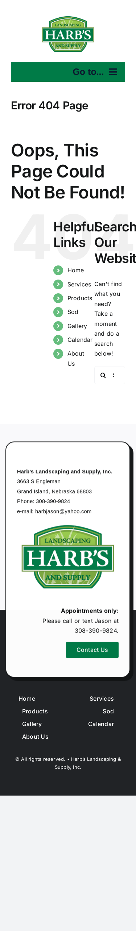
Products (79, 298)
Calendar (80, 339)
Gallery (77, 326)
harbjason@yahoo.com (63, 512)
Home (75, 270)
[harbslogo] (68, 17)
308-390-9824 (53, 502)
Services (79, 284)
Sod (73, 311)
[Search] (103, 375)
